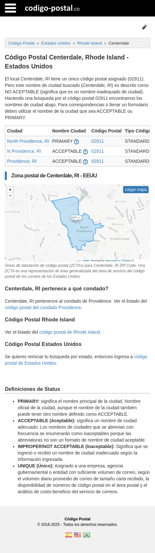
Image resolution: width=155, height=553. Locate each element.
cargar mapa (136, 189)
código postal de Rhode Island (69, 332)
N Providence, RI (24, 151)
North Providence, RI (28, 141)
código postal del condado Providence (43, 307)
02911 (97, 141)
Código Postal (77, 519)
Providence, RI (22, 161)
